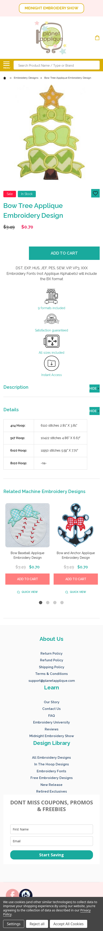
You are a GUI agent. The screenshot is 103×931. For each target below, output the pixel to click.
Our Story (51, 702)
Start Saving (51, 854)
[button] (51, 8)
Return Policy (51, 653)
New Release (51, 785)
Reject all (37, 923)
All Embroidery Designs (51, 758)
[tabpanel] (27, 549)
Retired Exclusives (51, 791)
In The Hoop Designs (51, 764)
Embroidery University (51, 722)
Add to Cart (64, 253)
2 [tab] (48, 602)
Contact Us (51, 709)
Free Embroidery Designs (51, 778)
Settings (13, 923)
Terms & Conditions (51, 674)
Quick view (27, 592)
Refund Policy (51, 660)
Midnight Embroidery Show (51, 736)
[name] (51, 829)
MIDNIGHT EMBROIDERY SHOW (51, 8)
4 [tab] (62, 602)
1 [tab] (40, 602)
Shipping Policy (51, 667)
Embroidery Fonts (51, 771)
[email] (51, 841)
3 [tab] (55, 602)
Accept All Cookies (68, 923)
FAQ (51, 716)
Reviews (52, 729)
